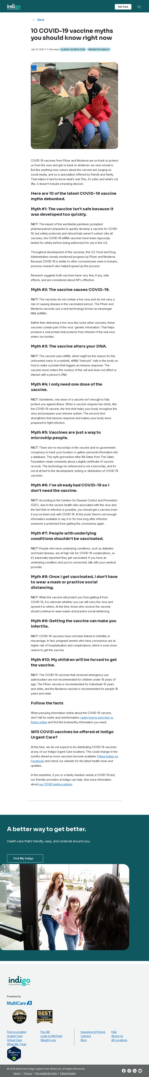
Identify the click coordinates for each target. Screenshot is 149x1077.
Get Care (123, 6)
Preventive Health (98, 49)
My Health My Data (46, 1073)
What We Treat (16, 1044)
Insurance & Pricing (93, 1032)
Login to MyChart (51, 1036)
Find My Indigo (23, 858)
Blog (84, 1040)
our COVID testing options (55, 784)
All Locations (119, 1040)
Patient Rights (68, 1073)
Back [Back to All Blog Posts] (40, 19)
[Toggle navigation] (139, 7)
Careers (86, 1036)
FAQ (114, 1032)
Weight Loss (48, 1040)
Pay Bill (45, 1032)
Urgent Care (15, 1036)
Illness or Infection (73, 49)
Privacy (28, 1073)
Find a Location (16, 1032)
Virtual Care (14, 1040)
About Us (117, 1036)
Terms (17, 1073)
